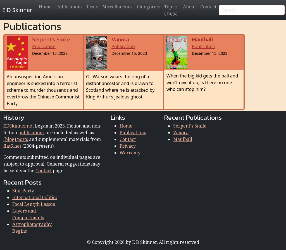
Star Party (23, 191)
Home (45, 7)
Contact (208, 7)
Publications (69, 7)
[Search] (252, 10)
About (189, 7)
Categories (148, 7)
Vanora (181, 132)
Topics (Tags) (171, 10)
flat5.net (12, 146)
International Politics (34, 197)
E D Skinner (17, 10)
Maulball (182, 139)
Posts (92, 7)
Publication (51, 43)
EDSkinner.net (18, 126)
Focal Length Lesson (33, 204)
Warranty (130, 153)
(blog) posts (15, 139)
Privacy (128, 146)
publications (31, 132)
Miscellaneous (117, 7)
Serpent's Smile (189, 126)
